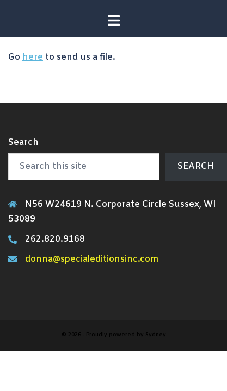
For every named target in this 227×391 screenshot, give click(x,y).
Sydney (155, 334)
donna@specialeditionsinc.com (91, 259)
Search (23, 142)
